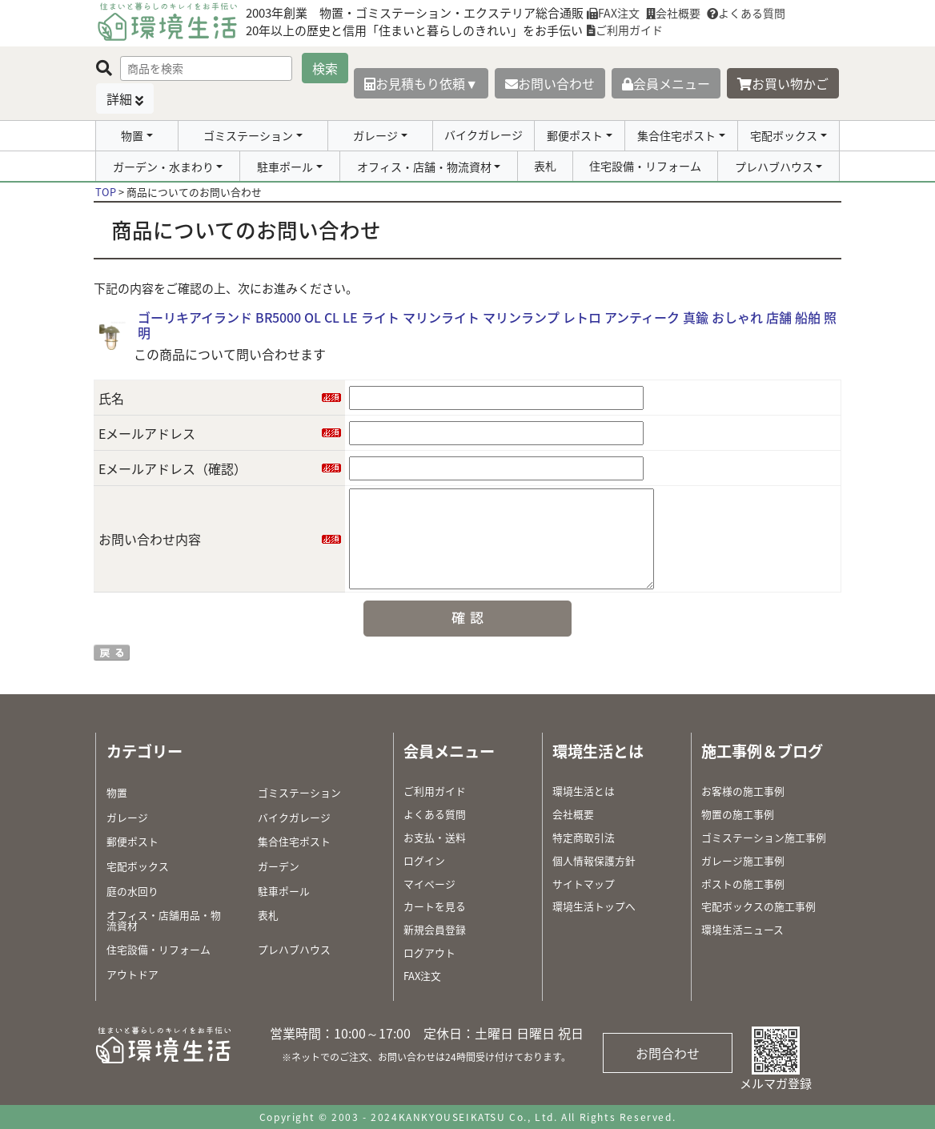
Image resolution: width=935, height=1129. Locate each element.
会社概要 (673, 13)
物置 (132, 135)
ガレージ (375, 135)
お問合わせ (668, 1053)
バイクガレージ (483, 135)
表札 (545, 166)
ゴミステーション (248, 135)
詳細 (119, 98)
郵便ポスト (575, 135)
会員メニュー (666, 83)
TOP (105, 191)
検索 (325, 68)
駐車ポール (285, 167)
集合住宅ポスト (676, 135)
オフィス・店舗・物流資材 (424, 167)
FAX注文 (613, 13)
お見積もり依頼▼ (421, 83)
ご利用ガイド (625, 30)
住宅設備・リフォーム (645, 166)
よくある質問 (746, 13)
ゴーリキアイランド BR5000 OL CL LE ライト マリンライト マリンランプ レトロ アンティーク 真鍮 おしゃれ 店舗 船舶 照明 (487, 324)
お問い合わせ (550, 83)
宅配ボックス (783, 135)
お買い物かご (783, 83)
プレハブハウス (774, 167)
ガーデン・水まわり (163, 167)
